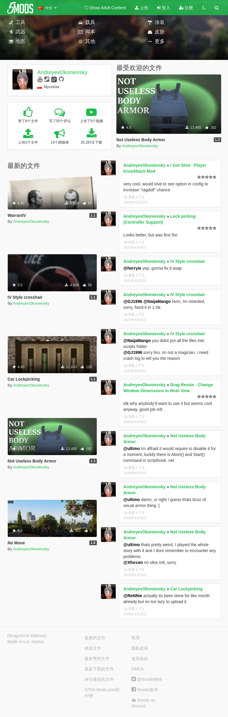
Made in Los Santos (25, 641)
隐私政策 (140, 648)
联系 (136, 637)
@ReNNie (133, 595)
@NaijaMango (157, 301)
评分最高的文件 (99, 679)
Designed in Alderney (27, 635)
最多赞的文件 (97, 658)
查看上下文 (134, 197)
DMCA (138, 669)
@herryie (132, 268)
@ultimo (132, 448)
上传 (141, 7)
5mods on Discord (143, 703)
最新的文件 (95, 637)
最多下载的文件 (99, 669)
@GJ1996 (133, 301)
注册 (186, 7)
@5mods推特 (147, 679)
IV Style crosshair (187, 261)
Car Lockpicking (186, 588)
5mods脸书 (145, 689)
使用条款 (140, 658)
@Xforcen (133, 562)
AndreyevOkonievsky (62, 72)
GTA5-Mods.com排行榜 (102, 692)
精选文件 (93, 648)
